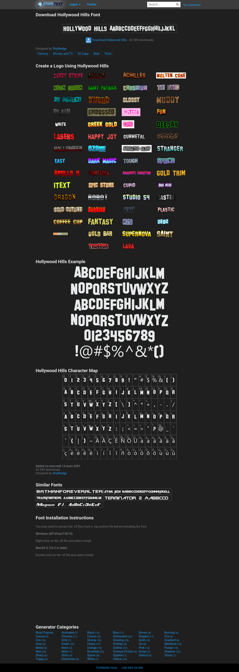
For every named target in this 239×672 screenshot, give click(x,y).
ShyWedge (60, 48)
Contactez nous (106, 667)
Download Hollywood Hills (106, 40)
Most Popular (45, 632)
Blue (118, 632)
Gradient (171, 640)
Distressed (122, 636)
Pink (144, 648)
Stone (170, 655)
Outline (120, 648)
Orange (94, 648)
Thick (107, 53)
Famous (43, 53)
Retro (66, 651)
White (93, 659)
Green (68, 644)
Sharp (41, 655)
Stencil (145, 655)
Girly (66, 640)
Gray (40, 644)
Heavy (93, 644)
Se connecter (192, 5)
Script (144, 651)
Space (93, 655)
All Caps (83, 53)
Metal (41, 648)
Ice (142, 644)
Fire (168, 636)
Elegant (146, 636)
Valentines (70, 659)
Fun (41, 640)
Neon (66, 648)
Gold (144, 640)
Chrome (69, 636)
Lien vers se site (132, 667)
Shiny (66, 655)
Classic (94, 636)
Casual (42, 636)
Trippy (42, 659)
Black (93, 632)
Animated (69, 632)
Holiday (120, 644)
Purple (171, 648)
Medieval (173, 644)
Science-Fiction (125, 651)
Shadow (172, 651)
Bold (96, 53)
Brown (145, 632)
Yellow (120, 659)
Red (41, 651)
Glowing (121, 640)
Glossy (94, 640)
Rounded (95, 651)
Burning (171, 632)
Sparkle (120, 655)
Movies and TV (63, 53)
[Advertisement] (18, 68)
